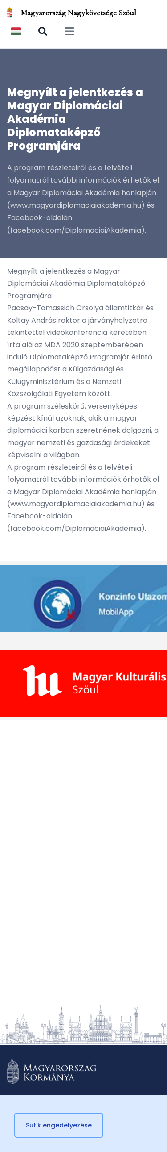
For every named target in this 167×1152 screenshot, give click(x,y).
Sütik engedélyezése (59, 1125)
